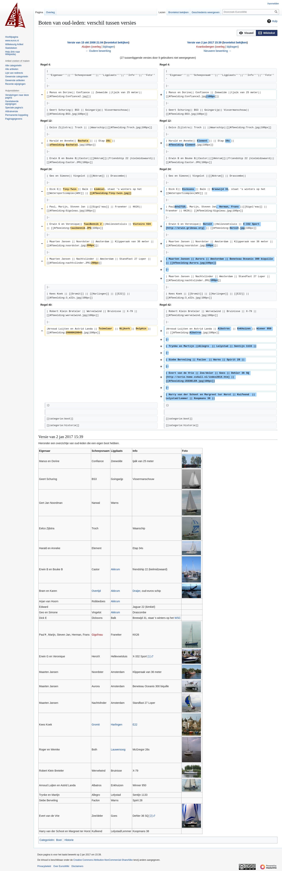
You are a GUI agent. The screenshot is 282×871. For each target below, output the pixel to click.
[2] (151, 815)
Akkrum (115, 569)
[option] (246, 33)
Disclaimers (77, 866)
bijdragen (108, 46)
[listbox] (257, 33)
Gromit (96, 724)
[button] (246, 33)
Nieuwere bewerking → (217, 50)
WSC (177, 617)
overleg (96, 46)
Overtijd (96, 590)
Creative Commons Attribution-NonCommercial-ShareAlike (103, 860)
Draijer (136, 590)
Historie (68, 839)
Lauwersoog (118, 749)
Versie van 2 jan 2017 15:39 (204, 42)
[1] (149, 656)
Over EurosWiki (61, 866)
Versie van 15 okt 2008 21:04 (85, 42)
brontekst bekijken (117, 42)
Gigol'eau (97, 634)
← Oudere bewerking (98, 50)
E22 (135, 724)
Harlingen (116, 724)
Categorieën (46, 839)
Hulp (271, 21)
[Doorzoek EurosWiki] (251, 12)
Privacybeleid (44, 866)
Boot (59, 839)
